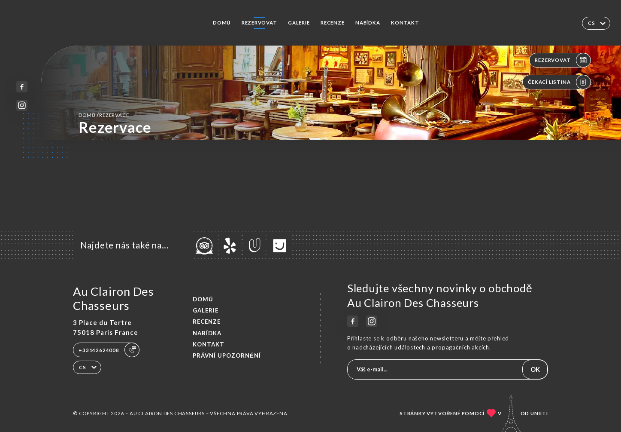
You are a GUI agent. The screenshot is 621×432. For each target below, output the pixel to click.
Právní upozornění (227, 355)
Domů (221, 22)
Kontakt (405, 22)
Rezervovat (259, 22)
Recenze (333, 22)
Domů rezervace (104, 114)
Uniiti (539, 413)
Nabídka (367, 22)
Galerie (299, 22)
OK (535, 369)
